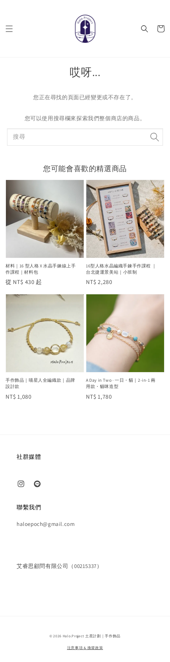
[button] (9, 29)
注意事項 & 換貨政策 (85, 647)
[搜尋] (154, 137)
